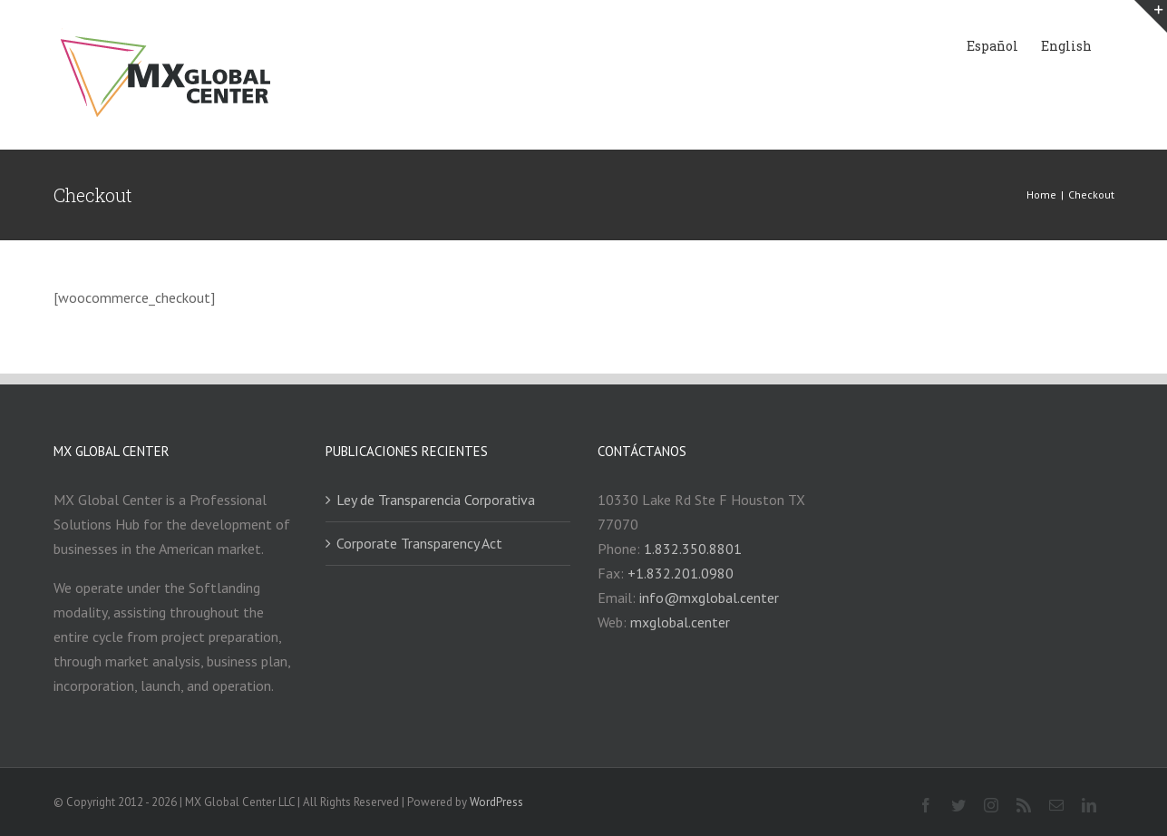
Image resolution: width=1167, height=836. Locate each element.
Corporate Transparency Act (419, 543)
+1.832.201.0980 (680, 573)
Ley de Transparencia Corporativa (435, 500)
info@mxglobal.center (709, 597)
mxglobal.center (680, 622)
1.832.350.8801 (693, 549)
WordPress (496, 802)
